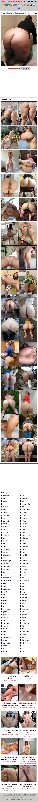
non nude (24, 527)
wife (22, 649)
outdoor (23, 544)
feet (3, 597)
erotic (4, 586)
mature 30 (24, 546)
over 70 (23, 558)
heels (4, 629)
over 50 (23, 552)
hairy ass (5, 623)
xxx (22, 651)
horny (4, 632)
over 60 (23, 555)
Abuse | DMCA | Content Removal (14, 795)
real (22, 578)
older (22, 541)
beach (4, 512)
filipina (4, 600)
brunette (5, 546)
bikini (4, 527)
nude (22, 529)
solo (22, 612)
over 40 (23, 549)
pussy (23, 575)
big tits (4, 524)
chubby (4, 552)
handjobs (5, 626)
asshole (5, 507)
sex (22, 589)
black (4, 529)
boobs (4, 538)
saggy (23, 583)
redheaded (24, 580)
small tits (24, 609)
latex (3, 649)
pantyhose (24, 563)
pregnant (24, 569)
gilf (3, 606)
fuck (3, 603)
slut (22, 606)
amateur (5, 495)
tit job (23, 626)
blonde (4, 532)
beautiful (5, 515)
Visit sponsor (25, 68)
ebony (4, 583)
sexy (22, 592)
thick (22, 620)
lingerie (23, 501)
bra (3, 544)
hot (3, 634)
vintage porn (25, 640)
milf (22, 507)
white (22, 646)
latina (4, 651)
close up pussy (7, 561)
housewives (6, 637)
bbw (3, 510)
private (23, 572)
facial (4, 592)
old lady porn (25, 535)
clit (3, 558)
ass (3, 504)
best (3, 518)
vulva (22, 643)
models (23, 512)
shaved (23, 595)
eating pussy (6, 580)
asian (4, 501)
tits (22, 629)
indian (4, 640)
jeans (4, 646)
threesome (24, 623)
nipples (23, 524)
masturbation (25, 504)
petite (23, 566)
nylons (23, 532)
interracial (5, 643)
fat (3, 595)
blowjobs (5, 535)
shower (23, 597)
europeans (6, 589)
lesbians (24, 498)
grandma (5, 614)
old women (24, 538)
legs (22, 495)
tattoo (23, 617)
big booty (5, 521)
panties (23, 561)
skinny (23, 603)
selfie (22, 586)
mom (22, 515)
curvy (4, 575)
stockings (24, 614)
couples (5, 563)
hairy (3, 620)
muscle (23, 518)
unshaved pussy (26, 632)
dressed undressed (9, 578)
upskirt (23, 634)
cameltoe (5, 549)
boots (4, 541)
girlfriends (5, 609)
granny (4, 617)
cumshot (5, 569)
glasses (4, 612)
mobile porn (25, 510)
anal (3, 498)
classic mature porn (9, 555)
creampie (5, 566)
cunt (3, 572)
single (23, 600)
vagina (23, 637)
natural (23, 521)
